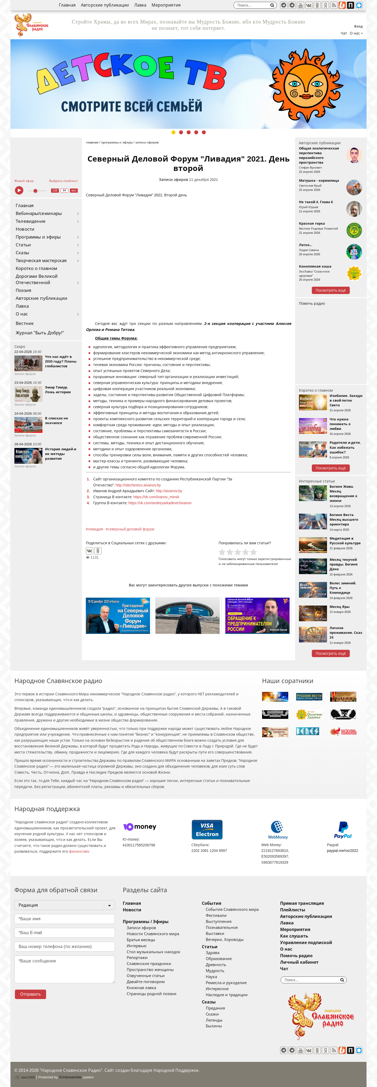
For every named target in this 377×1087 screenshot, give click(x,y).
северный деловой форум (131, 529)
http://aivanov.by (169, 491)
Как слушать (294, 936)
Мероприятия (166, 5)
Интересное (217, 989)
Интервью (136, 946)
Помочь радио (312, 303)
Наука (211, 977)
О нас (22, 314)
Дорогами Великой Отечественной (37, 279)
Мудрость (215, 971)
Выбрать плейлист (63, 181)
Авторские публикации (105, 5)
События (211, 903)
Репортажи (137, 958)
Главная (67, 5)
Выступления (218, 921)
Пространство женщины (150, 970)
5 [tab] (204, 132)
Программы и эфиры (38, 237)
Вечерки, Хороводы (225, 940)
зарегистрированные (274, 559)
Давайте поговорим (146, 982)
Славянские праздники (149, 964)
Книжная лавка (141, 988)
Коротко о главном (36, 268)
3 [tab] (189, 132)
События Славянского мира (232, 909)
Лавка (140, 5)
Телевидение (31, 221)
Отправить (30, 994)
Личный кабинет (299, 962)
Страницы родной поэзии (151, 994)
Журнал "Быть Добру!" (40, 332)
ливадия (95, 529)
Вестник (25, 323)
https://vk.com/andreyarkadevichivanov (160, 503)
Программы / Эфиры (146, 921)
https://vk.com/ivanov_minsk (156, 497)
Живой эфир (24, 181)
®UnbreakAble (70, 1077)
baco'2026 (24, 1077)
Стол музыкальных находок (153, 952)
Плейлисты (292, 910)
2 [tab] (181, 132)
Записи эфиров (173, 180)
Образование (219, 959)
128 (55, 190)
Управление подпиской (306, 942)
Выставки (215, 933)
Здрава (212, 953)
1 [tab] (173, 132)
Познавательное (222, 927)
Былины (214, 1026)
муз (74, 190)
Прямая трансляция (302, 903)
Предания (215, 1008)
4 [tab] (196, 132)
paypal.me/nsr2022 (342, 850)
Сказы (22, 252)
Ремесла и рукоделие (226, 983)
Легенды (214, 1020)
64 (64, 190)
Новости (25, 229)
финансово (79, 851)
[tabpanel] (188, 84)
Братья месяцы (141, 940)
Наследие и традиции (227, 995)
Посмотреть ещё (331, 290)
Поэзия (23, 290)
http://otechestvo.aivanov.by (138, 485)
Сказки (212, 1014)
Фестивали (216, 915)
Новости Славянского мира (153, 934)
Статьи (23, 244)
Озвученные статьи (146, 976)
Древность (216, 965)
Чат (344, 33)
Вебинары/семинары (39, 213)
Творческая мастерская (41, 260)
